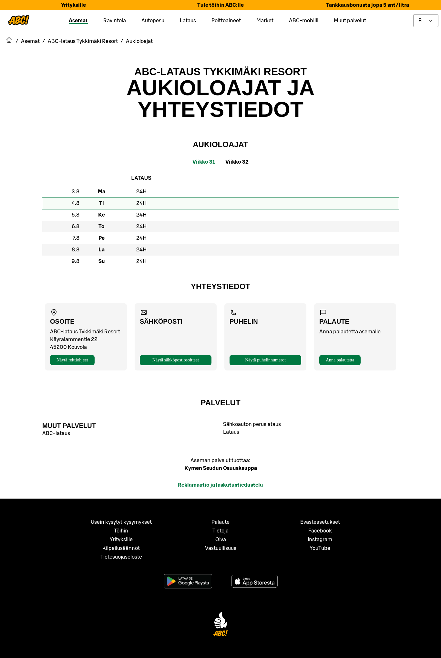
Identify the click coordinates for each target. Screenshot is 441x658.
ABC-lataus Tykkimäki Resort (220, 71)
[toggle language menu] (425, 20)
